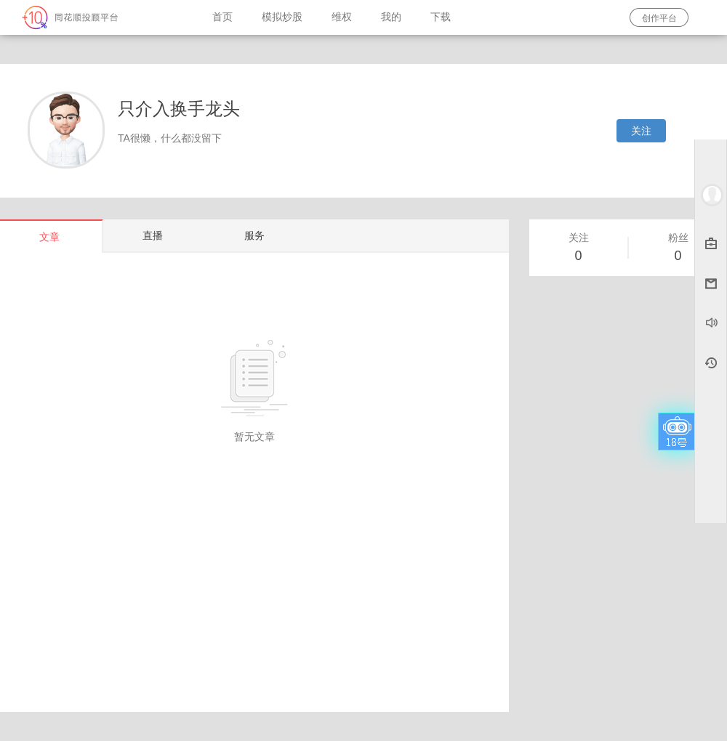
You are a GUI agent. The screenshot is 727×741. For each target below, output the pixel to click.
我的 (391, 17)
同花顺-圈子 (99, 17)
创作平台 (659, 18)
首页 (222, 17)
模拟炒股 (282, 17)
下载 (440, 17)
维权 (342, 17)
